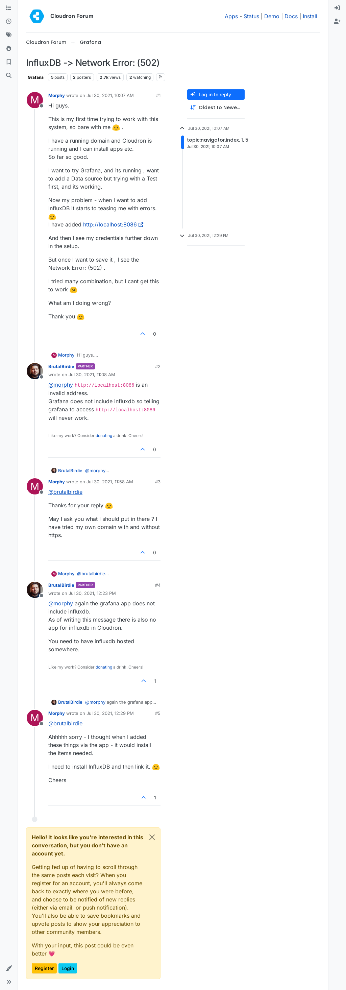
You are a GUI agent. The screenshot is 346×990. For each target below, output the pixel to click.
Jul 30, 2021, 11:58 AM (109, 481)
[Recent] (9, 21)
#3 (157, 481)
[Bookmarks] (9, 62)
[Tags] (9, 35)
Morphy (56, 95)
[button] (9, 968)
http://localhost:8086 (113, 224)
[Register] (337, 21)
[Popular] (9, 48)
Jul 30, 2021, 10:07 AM (110, 95)
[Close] (152, 837)
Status (251, 16)
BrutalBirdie (61, 366)
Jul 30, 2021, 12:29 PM (110, 713)
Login (67, 968)
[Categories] (9, 8)
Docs (291, 16)
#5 (157, 713)
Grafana (36, 77)
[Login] (337, 8)
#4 (157, 585)
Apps (231, 16)
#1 (158, 95)
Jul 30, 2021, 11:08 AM (92, 374)
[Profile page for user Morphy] (35, 100)
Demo (271, 16)
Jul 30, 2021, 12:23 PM (92, 593)
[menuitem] (337, 8)
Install (310, 16)
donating (104, 435)
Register (44, 968)
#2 (157, 366)
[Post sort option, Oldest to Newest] (216, 107)
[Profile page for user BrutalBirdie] (35, 371)
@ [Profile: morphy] (60, 384)
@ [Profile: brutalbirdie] (65, 491)
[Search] (9, 75)
